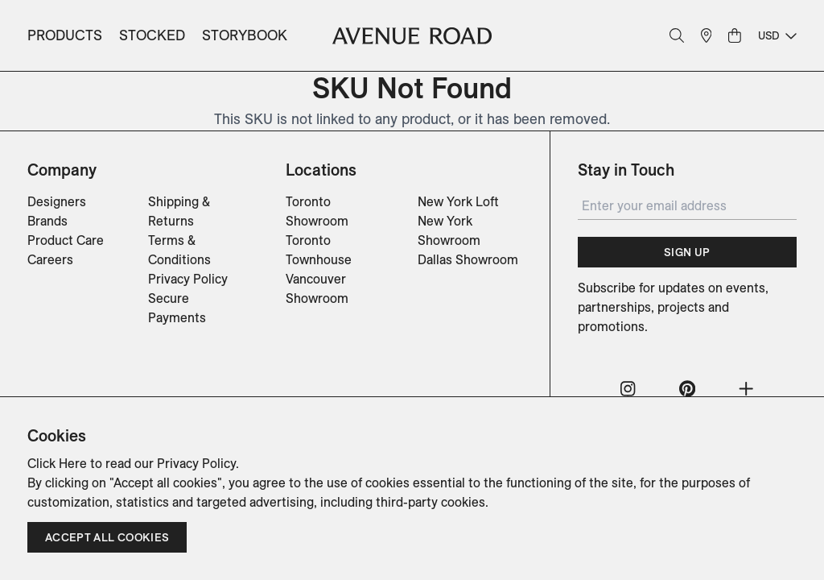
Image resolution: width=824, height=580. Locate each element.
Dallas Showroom (468, 259)
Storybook (244, 35)
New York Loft (458, 201)
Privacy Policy (188, 279)
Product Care (65, 240)
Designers (56, 201)
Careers (50, 259)
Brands (47, 221)
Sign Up (687, 252)
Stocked (152, 35)
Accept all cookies (107, 537)
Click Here (57, 463)
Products (64, 35)
